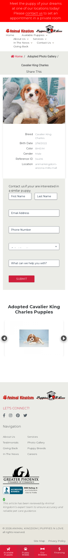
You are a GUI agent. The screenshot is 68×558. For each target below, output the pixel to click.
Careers (32, 454)
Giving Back (20, 46)
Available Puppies (33, 35)
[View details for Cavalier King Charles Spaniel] (34, 338)
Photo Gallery (36, 442)
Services (38, 38)
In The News (21, 42)
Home (10, 35)
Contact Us (44, 42)
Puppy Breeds (36, 448)
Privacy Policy (56, 541)
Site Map (39, 541)
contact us (34, 13)
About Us (19, 38)
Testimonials (10, 442)
